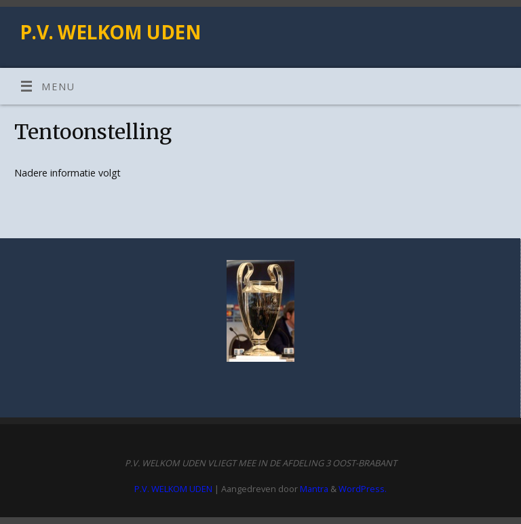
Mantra (314, 489)
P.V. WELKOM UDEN (110, 32)
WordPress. (363, 489)
